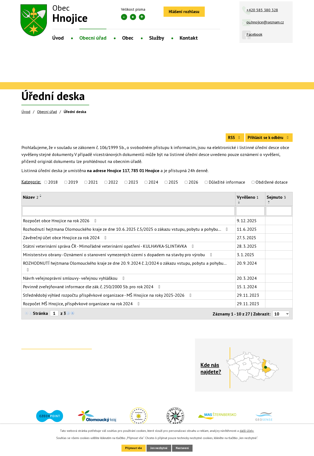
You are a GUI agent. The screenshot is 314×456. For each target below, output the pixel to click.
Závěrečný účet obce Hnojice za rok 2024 (65, 240)
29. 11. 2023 (248, 297)
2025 (173, 184)
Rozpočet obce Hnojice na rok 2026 (60, 223)
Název (30, 199)
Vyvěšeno (248, 199)
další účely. (247, 430)
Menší (124, 17)
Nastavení (185, 448)
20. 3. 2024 (247, 280)
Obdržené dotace (272, 184)
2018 (53, 184)
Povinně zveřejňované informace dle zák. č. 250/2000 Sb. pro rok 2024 (92, 289)
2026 (193, 184)
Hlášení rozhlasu (186, 12)
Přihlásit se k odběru (267, 139)
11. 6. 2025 (247, 231)
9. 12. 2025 (247, 223)
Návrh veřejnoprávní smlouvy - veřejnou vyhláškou (74, 280)
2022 (113, 184)
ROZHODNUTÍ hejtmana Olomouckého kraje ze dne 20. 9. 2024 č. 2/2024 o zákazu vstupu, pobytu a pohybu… (124, 268)
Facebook (254, 34)
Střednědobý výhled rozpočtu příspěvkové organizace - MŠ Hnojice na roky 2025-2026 (108, 297)
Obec (127, 37)
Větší (142, 17)
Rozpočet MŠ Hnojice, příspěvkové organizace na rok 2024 (82, 306)
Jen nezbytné (158, 448)
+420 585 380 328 (262, 9)
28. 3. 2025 (247, 248)
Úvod (58, 37)
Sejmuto (276, 199)
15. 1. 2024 (247, 289)
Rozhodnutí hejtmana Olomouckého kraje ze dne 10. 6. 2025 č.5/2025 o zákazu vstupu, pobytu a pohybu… (126, 231)
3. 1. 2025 (245, 257)
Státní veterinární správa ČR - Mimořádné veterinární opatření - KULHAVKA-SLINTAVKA (109, 248)
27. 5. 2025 (246, 240)
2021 (93, 184)
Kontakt (189, 37)
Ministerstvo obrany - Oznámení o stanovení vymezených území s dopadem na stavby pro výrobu (118, 257)
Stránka (40, 315)
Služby (156, 37)
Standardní (133, 17)
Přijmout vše (130, 448)
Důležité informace (227, 184)
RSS (228, 139)
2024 (153, 184)
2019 (73, 184)
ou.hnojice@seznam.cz (265, 22)
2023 (133, 184)
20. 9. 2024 (247, 265)
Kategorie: (31, 184)
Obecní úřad (92, 37)
